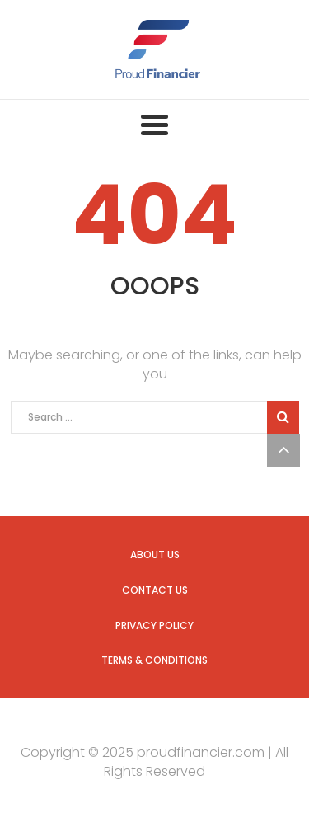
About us (155, 554)
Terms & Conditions (154, 660)
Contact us (155, 590)
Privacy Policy (154, 625)
